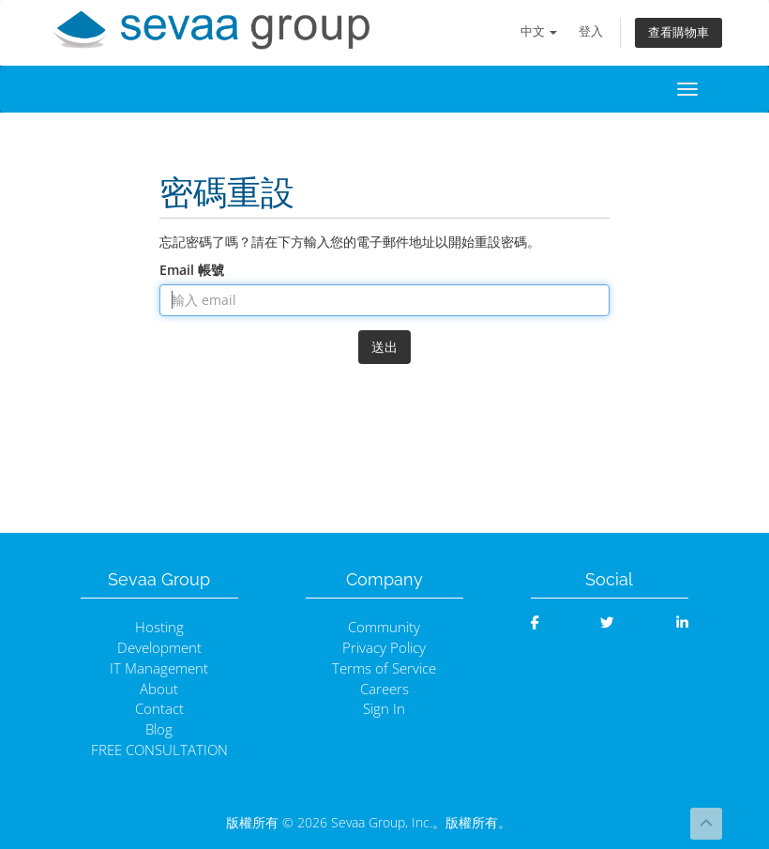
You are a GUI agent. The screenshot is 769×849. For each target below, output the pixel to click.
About (159, 689)
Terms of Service (384, 668)
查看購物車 (678, 32)
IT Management (159, 668)
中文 (538, 31)
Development (159, 648)
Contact (159, 709)
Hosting (159, 627)
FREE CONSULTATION (159, 750)
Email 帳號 (191, 270)
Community (384, 627)
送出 (384, 347)
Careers (384, 689)
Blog (159, 729)
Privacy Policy (384, 648)
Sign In (384, 709)
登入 (591, 31)
